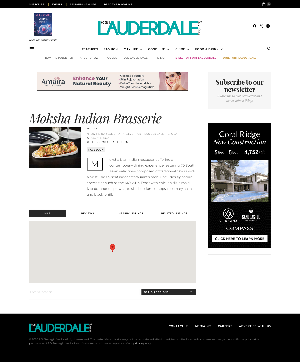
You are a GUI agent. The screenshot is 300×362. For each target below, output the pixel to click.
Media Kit (203, 326)
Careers (225, 326)
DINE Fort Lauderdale (239, 57)
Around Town (90, 57)
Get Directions (156, 292)
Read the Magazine (118, 4)
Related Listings (174, 213)
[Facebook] (255, 26)
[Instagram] (268, 26)
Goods (112, 57)
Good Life (156, 49)
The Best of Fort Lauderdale (194, 57)
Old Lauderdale (136, 57)
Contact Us (178, 326)
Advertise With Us (255, 326)
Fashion (111, 49)
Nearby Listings (131, 213)
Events (57, 4)
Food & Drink (206, 49)
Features (90, 49)
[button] (112, 248)
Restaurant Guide (83, 4)
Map (47, 213)
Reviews (87, 213)
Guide (180, 49)
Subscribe (36, 4)
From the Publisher (58, 57)
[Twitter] (261, 26)
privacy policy (142, 343)
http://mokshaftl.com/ (110, 142)
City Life (131, 49)
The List (159, 57)
